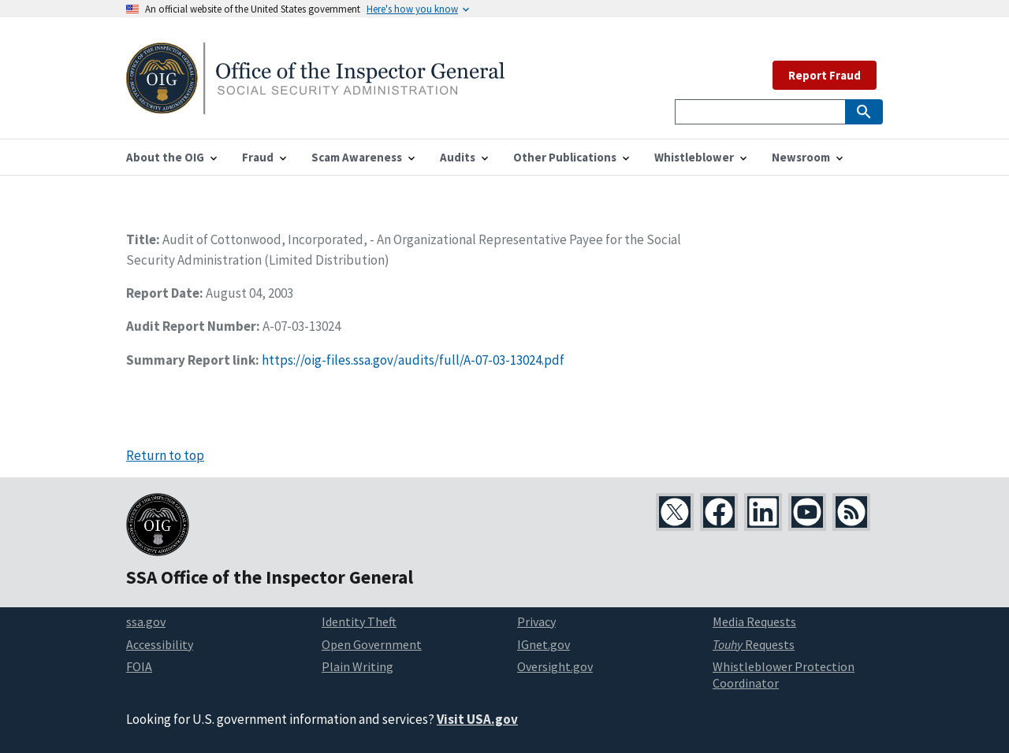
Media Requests (754, 621)
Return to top (165, 455)
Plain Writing (357, 666)
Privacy (536, 621)
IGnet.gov (543, 644)
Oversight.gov (555, 666)
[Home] (315, 104)
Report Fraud (824, 75)
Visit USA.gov (477, 719)
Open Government (372, 644)
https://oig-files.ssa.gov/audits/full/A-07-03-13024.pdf (413, 360)
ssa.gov (146, 621)
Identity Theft (359, 621)
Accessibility (159, 644)
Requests (754, 644)
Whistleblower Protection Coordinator (783, 674)
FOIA (139, 666)
